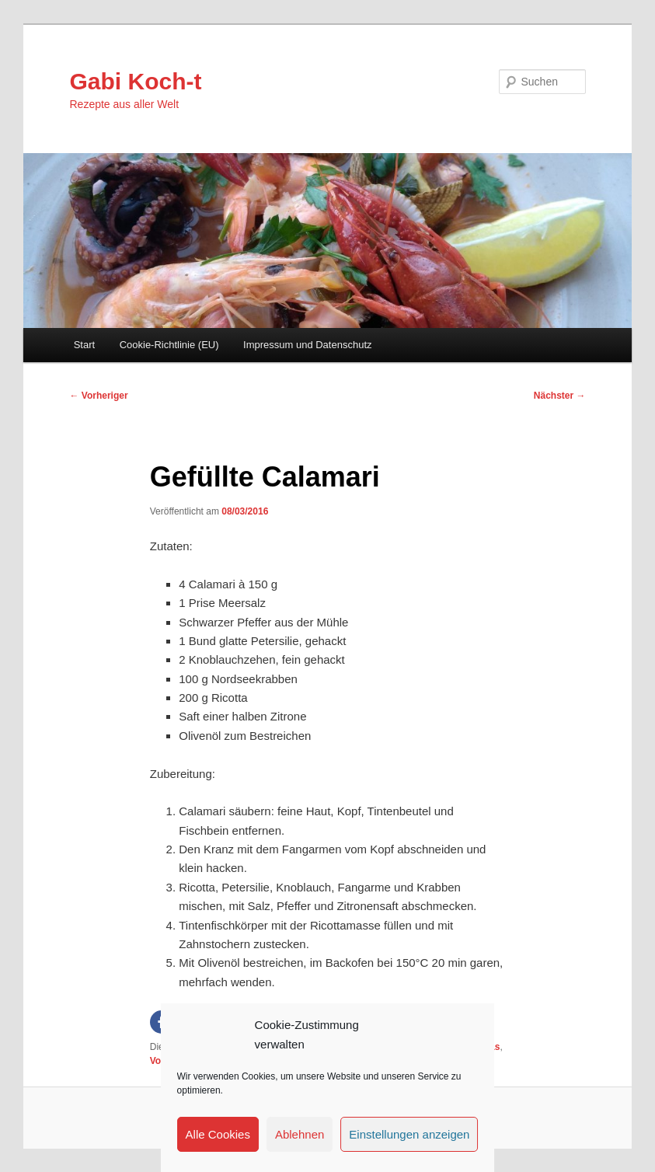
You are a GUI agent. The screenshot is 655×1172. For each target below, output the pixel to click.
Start (84, 345)
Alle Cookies (218, 1134)
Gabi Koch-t (136, 81)
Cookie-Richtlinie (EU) (169, 345)
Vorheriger (99, 395)
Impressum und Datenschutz (307, 345)
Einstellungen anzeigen (409, 1134)
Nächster (560, 395)
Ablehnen (299, 1134)
